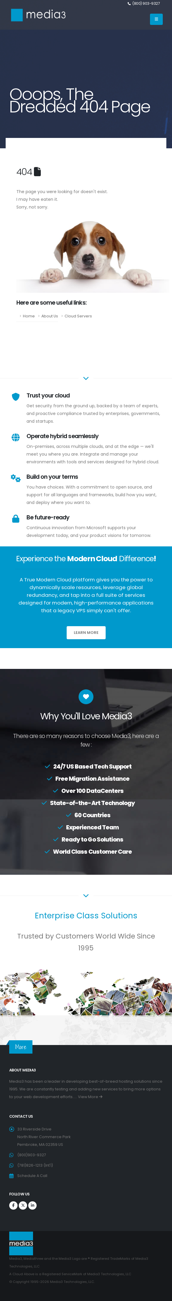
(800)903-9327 (31, 1154)
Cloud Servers (78, 316)
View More (90, 1096)
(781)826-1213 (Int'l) (35, 1165)
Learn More (86, 632)
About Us (49, 316)
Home (29, 316)
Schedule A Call (32, 1175)
